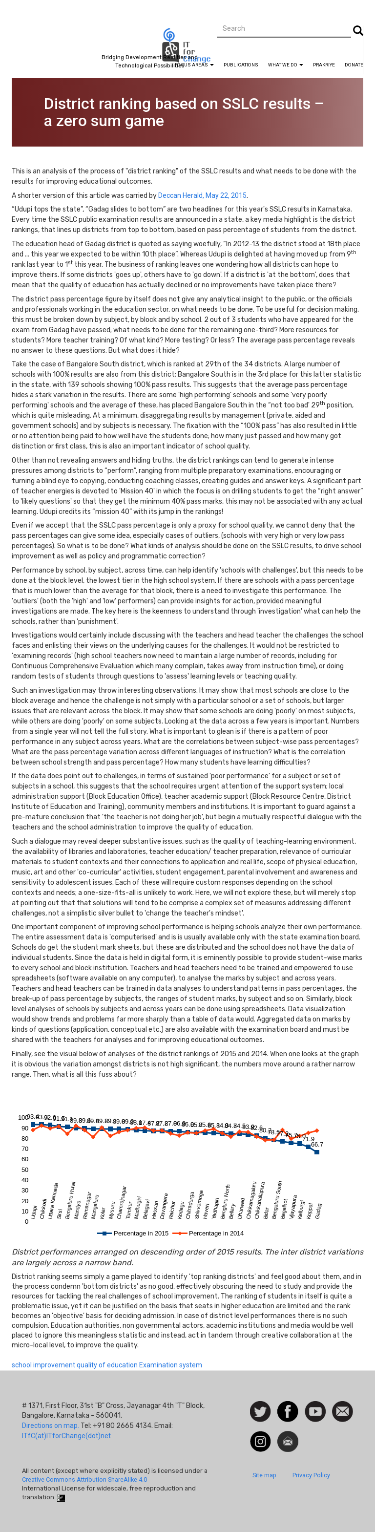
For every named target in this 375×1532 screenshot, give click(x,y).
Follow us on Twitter (260, 1412)
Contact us (342, 1411)
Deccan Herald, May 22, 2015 (202, 195)
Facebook (287, 1406)
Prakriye (324, 64)
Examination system (170, 1365)
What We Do (285, 64)
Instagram (260, 1436)
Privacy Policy (311, 1475)
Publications (241, 64)
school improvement (43, 1365)
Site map (264, 1475)
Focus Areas (194, 64)
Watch (314, 1406)
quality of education (107, 1365)
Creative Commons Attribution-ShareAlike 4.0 (84, 1479)
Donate (354, 64)
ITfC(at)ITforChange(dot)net (66, 1436)
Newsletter (287, 1436)
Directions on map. (50, 1425)
